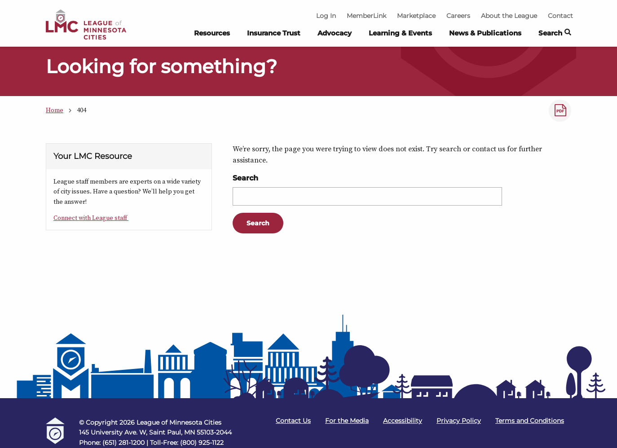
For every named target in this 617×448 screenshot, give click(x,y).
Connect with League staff (90, 217)
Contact (560, 16)
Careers (458, 16)
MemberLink (366, 16)
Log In (326, 16)
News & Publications (485, 33)
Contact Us (293, 421)
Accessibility (402, 421)
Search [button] (554, 33)
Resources (212, 33)
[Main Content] (308, 180)
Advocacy (334, 33)
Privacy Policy (458, 421)
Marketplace (416, 16)
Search (245, 178)
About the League (509, 16)
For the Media (347, 421)
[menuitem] (211, 35)
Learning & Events (400, 33)
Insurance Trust (273, 33)
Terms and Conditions (529, 421)
